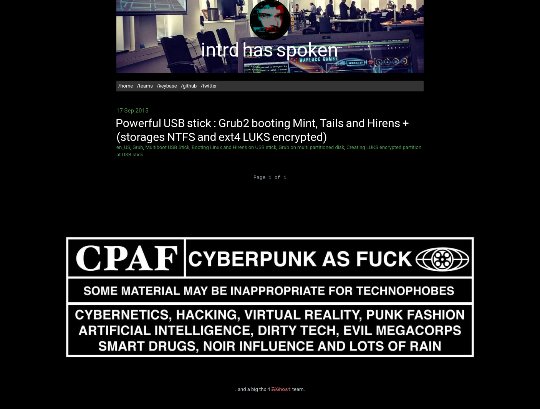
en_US (123, 147)
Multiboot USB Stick (167, 147)
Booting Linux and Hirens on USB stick (234, 147)
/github (189, 86)
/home (125, 86)
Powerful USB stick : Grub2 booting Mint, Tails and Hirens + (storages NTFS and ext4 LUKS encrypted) (262, 130)
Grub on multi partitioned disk (311, 147)
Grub (138, 147)
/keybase (167, 86)
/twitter (208, 86)
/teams (145, 86)
